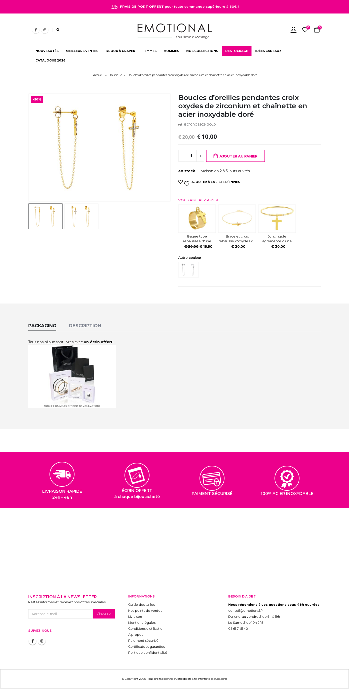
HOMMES (171, 51)
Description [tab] (85, 325)
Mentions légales (142, 622)
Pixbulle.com (218, 678)
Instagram (42, 641)
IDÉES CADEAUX (268, 51)
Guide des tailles (141, 604)
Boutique (115, 75)
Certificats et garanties (146, 646)
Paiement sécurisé (143, 640)
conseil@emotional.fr (245, 610)
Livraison (135, 616)
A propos (135, 634)
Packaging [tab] (42, 325)
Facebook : (32, 641)
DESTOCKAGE (236, 51)
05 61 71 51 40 (238, 628)
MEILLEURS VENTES (82, 51)
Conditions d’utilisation (146, 628)
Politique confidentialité (147, 652)
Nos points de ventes (145, 610)
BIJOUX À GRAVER (120, 51)
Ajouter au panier (239, 156)
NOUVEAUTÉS (47, 51)
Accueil (98, 75)
